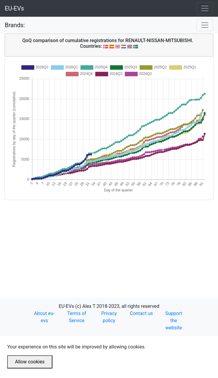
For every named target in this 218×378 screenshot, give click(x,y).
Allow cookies (30, 362)
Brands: (15, 25)
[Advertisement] (109, 242)
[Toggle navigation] (204, 8)
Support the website (173, 321)
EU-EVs (14, 8)
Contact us (141, 313)
